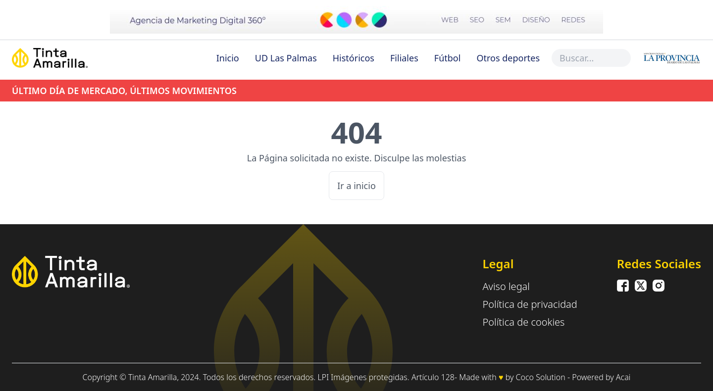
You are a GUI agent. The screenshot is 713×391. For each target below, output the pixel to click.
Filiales (404, 58)
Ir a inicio (356, 186)
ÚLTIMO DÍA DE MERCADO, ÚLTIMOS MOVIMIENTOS (124, 91)
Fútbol (447, 58)
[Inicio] (72, 58)
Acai (623, 377)
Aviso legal (506, 286)
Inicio (227, 58)
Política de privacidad (529, 304)
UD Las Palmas (286, 58)
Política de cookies (523, 322)
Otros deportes (508, 58)
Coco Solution (540, 377)
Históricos (353, 58)
